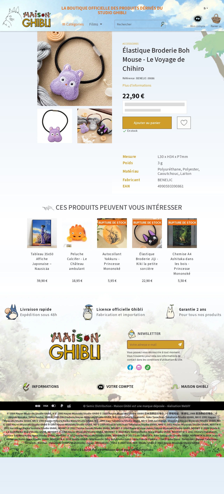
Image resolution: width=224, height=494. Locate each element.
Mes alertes (105, 424)
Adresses (103, 406)
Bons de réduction (110, 412)
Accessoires (130, 43)
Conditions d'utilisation (39, 406)
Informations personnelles (116, 394)
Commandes (105, 400)
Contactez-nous (183, 427)
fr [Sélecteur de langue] (205, 8)
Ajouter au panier (147, 122)
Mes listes (103, 418)
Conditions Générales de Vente (44, 412)
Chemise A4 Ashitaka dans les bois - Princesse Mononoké (182, 264)
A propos (28, 394)
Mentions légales (34, 400)
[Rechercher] (136, 24)
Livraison (28, 418)
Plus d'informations (136, 85)
